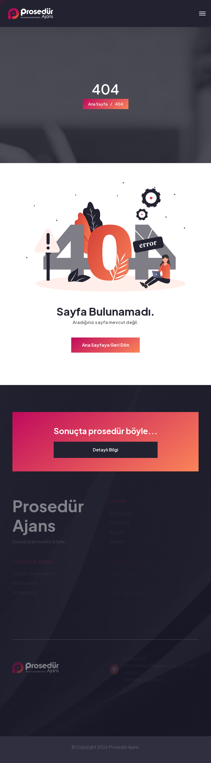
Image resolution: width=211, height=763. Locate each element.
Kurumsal (119, 523)
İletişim (117, 542)
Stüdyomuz (24, 593)
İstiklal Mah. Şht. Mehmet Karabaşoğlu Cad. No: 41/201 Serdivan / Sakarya (160, 669)
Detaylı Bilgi (105, 450)
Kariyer (117, 533)
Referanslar (25, 584)
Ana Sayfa (98, 104)
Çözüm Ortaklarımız (33, 574)
